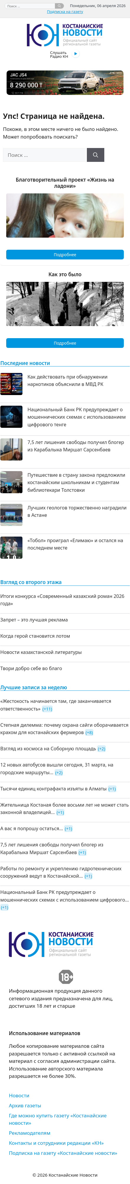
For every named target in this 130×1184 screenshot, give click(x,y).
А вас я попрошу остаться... (31, 828)
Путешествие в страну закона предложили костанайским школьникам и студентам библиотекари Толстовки (76, 482)
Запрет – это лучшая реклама (34, 619)
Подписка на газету (65, 11)
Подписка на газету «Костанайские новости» (63, 1153)
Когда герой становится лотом (35, 636)
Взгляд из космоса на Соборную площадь (48, 748)
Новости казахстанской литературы (41, 652)
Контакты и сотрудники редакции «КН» (56, 1142)
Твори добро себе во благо (31, 668)
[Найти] (59, 6)
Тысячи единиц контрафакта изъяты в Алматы (53, 788)
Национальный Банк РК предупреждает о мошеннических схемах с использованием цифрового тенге (76, 417)
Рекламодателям (29, 1132)
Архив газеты (25, 1105)
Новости (19, 1095)
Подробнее (65, 254)
